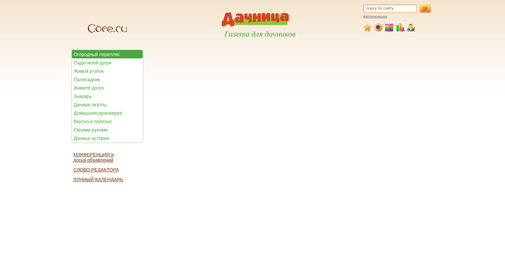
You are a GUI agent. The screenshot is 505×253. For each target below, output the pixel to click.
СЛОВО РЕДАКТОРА (96, 169)
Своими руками (91, 130)
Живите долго (89, 88)
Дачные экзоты (90, 104)
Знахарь (83, 96)
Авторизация (375, 16)
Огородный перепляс (97, 54)
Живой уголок (89, 71)
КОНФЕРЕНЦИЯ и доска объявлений (94, 157)
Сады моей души (92, 62)
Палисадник (87, 79)
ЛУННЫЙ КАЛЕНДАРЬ (98, 179)
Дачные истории (91, 138)
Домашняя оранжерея (98, 113)
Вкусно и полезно (93, 121)
